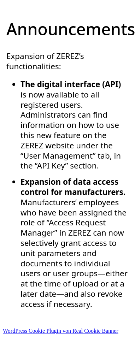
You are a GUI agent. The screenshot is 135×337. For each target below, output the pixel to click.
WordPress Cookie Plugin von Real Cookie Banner (60, 331)
